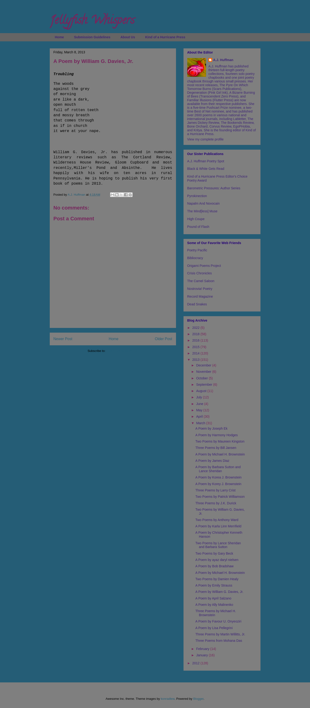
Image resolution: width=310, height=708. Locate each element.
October (202, 378)
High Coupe (196, 219)
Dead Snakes (197, 304)
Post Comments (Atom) (122, 351)
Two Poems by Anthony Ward (216, 520)
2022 (196, 328)
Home (59, 37)
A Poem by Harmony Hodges (216, 435)
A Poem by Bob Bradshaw (214, 566)
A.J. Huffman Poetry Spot (205, 161)
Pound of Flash (198, 227)
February (203, 649)
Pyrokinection (197, 196)
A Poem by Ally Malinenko (214, 605)
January (202, 655)
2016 (196, 340)
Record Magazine (200, 296)
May (199, 410)
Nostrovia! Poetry (199, 289)
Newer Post (63, 339)
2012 (196, 663)
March (201, 423)
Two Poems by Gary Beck (214, 553)
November (204, 371)
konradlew (168, 698)
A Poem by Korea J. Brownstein (218, 477)
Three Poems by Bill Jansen (215, 448)
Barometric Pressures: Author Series (213, 188)
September (204, 384)
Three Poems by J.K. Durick (215, 503)
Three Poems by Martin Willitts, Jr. (220, 634)
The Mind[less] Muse (202, 211)
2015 (196, 347)
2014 (196, 353)
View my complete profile (205, 139)
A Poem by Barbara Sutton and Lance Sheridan (218, 469)
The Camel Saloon (200, 281)
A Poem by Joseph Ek (211, 428)
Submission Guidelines (92, 37)
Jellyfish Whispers (92, 21)
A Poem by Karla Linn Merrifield (218, 526)
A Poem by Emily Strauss (213, 585)
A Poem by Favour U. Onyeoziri (218, 621)
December (204, 365)
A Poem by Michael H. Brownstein (220, 454)
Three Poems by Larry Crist (215, 490)
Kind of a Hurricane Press (165, 37)
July (199, 397)
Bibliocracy (195, 258)
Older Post (163, 339)
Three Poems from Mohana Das (218, 640)
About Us (127, 37)
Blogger (198, 698)
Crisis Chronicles (199, 273)
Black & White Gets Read (205, 169)
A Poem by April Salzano (213, 598)
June (200, 404)
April (200, 416)
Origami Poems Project (204, 266)
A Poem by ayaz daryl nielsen (216, 560)
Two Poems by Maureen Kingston (219, 441)
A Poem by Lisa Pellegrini (214, 628)
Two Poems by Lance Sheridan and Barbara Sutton (218, 545)
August (201, 391)
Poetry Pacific (197, 250)
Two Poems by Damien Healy (216, 579)
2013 (196, 360)
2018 (196, 334)
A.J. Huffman (223, 60)
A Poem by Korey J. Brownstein (218, 484)
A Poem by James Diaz (212, 461)
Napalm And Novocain (203, 203)
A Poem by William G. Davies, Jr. (219, 592)
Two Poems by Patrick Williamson (220, 496)
